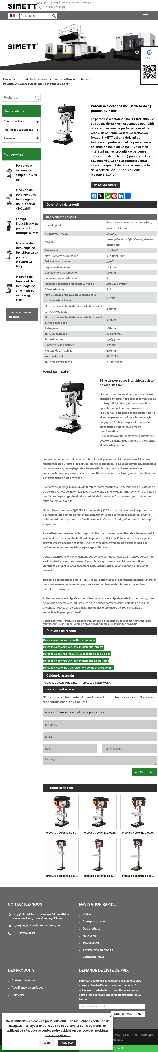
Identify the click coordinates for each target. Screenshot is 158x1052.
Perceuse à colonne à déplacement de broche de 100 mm (78, 667)
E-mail (118, 1048)
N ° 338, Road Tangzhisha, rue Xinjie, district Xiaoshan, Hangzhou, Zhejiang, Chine (42, 916)
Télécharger (91, 942)
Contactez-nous (25, 904)
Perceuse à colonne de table (70, 79)
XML (135, 1035)
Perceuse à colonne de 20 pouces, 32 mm (138, 875)
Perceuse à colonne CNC (96, 682)
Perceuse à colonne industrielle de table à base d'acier (76, 653)
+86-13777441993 (54, 7)
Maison (7, 79)
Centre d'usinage (14, 121)
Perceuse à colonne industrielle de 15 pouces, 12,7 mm (36, 83)
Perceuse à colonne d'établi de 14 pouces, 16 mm (138, 832)
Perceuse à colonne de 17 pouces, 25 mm (101, 875)
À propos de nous (94, 921)
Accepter (67, 1042)
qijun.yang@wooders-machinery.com (69, 2)
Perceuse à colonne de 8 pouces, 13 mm (63, 832)
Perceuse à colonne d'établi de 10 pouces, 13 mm (101, 832)
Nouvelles (89, 935)
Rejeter (47, 1042)
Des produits (25, 79)
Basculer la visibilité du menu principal (145, 15)
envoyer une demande (106, 185)
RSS (126, 1035)
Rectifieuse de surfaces (18, 129)
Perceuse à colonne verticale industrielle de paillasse (76, 660)
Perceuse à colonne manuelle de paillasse (69, 640)
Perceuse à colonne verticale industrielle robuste (73, 647)
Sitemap (115, 1035)
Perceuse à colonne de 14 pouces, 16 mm (63, 875)
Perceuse (42, 79)
